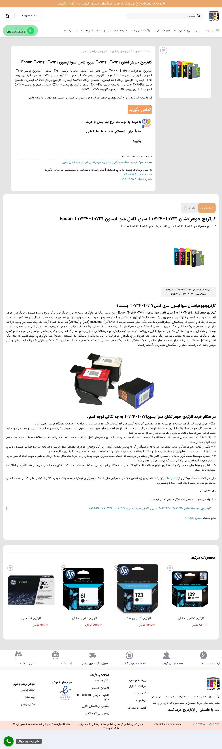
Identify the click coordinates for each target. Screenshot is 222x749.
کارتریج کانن (103, 31)
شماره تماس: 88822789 (138, 174)
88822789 (213, 724)
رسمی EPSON (193, 518)
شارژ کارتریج (87, 31)
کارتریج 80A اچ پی (31, 618)
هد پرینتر (182, 31)
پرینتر (197, 31)
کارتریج (212, 31)
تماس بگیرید (140, 109)
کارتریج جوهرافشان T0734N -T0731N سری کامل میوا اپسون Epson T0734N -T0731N (150, 508)
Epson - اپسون (138, 162)
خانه (148, 51)
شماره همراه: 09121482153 (137, 179)
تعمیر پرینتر (71, 31)
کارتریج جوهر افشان (122, 51)
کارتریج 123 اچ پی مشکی (137, 618)
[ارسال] (198, 16)
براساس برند (140, 31)
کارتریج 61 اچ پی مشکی (84, 618)
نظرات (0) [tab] (189, 207)
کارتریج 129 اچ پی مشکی (191, 618)
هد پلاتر (162, 31)
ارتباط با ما (173, 478)
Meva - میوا (123, 162)
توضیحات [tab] (207, 207)
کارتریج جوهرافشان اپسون (95, 51)
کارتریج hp (120, 31)
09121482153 (199, 724)
